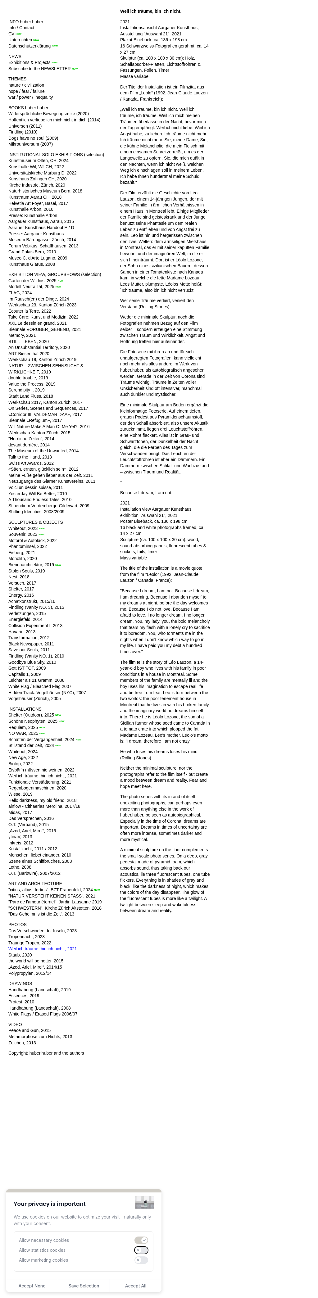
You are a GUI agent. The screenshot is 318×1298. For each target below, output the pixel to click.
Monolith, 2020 (22, 558)
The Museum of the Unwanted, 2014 (43, 450)
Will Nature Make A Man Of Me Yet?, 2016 (48, 426)
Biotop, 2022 (20, 763)
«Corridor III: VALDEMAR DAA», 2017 (45, 414)
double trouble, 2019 (28, 377)
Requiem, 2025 (23, 727)
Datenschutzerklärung (29, 45)
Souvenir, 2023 (22, 534)
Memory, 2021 (22, 335)
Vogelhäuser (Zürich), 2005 (34, 698)
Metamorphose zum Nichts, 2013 (40, 1036)
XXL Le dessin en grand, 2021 (37, 323)
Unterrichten (20, 39)
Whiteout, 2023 (23, 528)
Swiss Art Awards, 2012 (31, 463)
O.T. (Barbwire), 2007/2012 (34, 873)
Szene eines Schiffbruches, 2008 (40, 861)
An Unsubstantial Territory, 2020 (39, 347)
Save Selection (84, 1285)
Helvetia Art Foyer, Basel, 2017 (38, 203)
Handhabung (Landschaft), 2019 (39, 989)
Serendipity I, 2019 (26, 389)
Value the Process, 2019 (32, 384)
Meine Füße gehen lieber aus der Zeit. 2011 (50, 475)
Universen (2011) (25, 126)
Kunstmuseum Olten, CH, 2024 (38, 160)
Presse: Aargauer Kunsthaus (36, 233)
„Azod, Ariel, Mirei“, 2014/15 (35, 967)
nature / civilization (26, 85)
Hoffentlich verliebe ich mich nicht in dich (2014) (54, 119)
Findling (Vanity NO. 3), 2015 (36, 607)
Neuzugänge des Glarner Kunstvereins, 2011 (51, 481)
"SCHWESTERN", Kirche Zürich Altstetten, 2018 (55, 908)
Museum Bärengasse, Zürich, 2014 (42, 239)
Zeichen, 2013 (22, 1042)
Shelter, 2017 (21, 588)
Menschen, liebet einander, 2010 (39, 855)
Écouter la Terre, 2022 (29, 311)
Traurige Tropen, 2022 (29, 942)
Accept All (135, 1285)
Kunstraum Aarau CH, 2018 (34, 197)
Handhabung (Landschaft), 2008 (39, 1008)
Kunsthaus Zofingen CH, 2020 (37, 178)
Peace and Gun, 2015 (29, 1030)
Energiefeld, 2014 (25, 619)
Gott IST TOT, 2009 (27, 668)
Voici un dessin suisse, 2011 (35, 487)
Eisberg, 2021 (21, 552)
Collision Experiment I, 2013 (35, 625)
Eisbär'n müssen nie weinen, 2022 (41, 769)
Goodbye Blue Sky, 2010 (32, 662)
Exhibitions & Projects (29, 62)
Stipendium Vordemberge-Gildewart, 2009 (48, 505)
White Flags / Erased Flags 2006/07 (43, 1013)
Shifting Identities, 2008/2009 (36, 511)
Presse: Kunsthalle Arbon (32, 215)
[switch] (141, 1240)
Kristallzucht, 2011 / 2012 (32, 848)
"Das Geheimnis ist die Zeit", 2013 (41, 913)
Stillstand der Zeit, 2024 (31, 745)
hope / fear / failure (26, 91)
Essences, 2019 (23, 995)
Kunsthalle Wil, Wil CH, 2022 (36, 166)
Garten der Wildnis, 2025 (32, 280)
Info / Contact (21, 27)
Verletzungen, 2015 (27, 613)
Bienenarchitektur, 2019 (31, 564)
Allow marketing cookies (43, 1260)
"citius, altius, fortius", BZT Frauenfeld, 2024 (50, 889)
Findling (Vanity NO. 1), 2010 (36, 656)
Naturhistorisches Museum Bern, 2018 (45, 190)
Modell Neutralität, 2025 (31, 286)
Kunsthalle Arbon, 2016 (30, 209)
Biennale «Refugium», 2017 (35, 420)
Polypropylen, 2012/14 (30, 973)
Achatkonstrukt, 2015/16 (31, 601)
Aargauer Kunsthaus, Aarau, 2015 (41, 221)
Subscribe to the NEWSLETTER (39, 68)
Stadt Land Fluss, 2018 (30, 396)
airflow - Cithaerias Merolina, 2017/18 (44, 806)
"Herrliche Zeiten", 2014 (31, 438)
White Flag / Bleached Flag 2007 (39, 686)
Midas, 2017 (20, 812)
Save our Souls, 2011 (29, 649)
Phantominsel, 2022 (27, 546)
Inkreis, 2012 (20, 842)
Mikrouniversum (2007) (30, 144)
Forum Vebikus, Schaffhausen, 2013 (43, 245)
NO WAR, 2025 (23, 733)
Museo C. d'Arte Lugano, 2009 (37, 258)
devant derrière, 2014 (29, 444)
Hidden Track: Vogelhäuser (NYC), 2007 (47, 692)
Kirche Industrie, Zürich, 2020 (36, 185)
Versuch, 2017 (22, 583)
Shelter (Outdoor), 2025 (31, 714)
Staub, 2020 (20, 954)
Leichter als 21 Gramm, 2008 (36, 680)
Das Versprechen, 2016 (31, 818)
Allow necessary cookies (44, 1240)
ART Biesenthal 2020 (28, 353)
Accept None (31, 1285)
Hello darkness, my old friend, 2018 (42, 800)
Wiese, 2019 (20, 794)
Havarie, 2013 (21, 631)
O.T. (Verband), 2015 (28, 824)
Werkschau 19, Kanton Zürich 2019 (42, 359)
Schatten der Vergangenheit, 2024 (41, 739)
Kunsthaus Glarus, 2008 (31, 264)
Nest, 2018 (19, 576)
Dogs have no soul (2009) (33, 138)
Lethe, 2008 (19, 867)
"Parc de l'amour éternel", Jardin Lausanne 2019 (55, 901)
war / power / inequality (30, 97)
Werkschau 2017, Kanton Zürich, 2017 (45, 402)
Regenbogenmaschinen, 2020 (37, 787)
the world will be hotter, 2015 (35, 960)
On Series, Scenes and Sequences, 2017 (48, 408)
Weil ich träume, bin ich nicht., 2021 (42, 775)
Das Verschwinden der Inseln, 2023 (42, 930)
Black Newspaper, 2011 (31, 643)
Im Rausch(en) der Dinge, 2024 (38, 298)
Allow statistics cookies (42, 1250)
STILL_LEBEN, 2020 (28, 341)
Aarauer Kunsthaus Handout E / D (41, 227)
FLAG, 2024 (20, 292)
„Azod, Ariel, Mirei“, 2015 (32, 830)
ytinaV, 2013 (20, 836)
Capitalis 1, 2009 (24, 674)
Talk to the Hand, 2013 (30, 457)
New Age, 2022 (23, 757)
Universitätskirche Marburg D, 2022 (42, 172)
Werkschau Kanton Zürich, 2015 (39, 432)
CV (11, 33)
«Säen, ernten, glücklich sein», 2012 (43, 469)
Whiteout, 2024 (23, 751)
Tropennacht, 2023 (26, 936)
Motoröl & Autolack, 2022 (32, 540)
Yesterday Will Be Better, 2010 (37, 493)
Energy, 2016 (21, 595)
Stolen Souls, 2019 (26, 570)
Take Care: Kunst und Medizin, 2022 (43, 316)
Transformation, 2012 (29, 637)
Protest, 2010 (21, 1001)
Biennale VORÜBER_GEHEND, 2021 (44, 329)
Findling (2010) (22, 131)
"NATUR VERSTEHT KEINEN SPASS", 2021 (51, 895)
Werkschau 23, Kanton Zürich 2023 (42, 304)
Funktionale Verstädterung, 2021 (39, 782)
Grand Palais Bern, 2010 (32, 251)
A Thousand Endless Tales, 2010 (39, 499)
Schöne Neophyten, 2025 (32, 721)
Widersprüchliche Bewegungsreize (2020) (48, 113)
